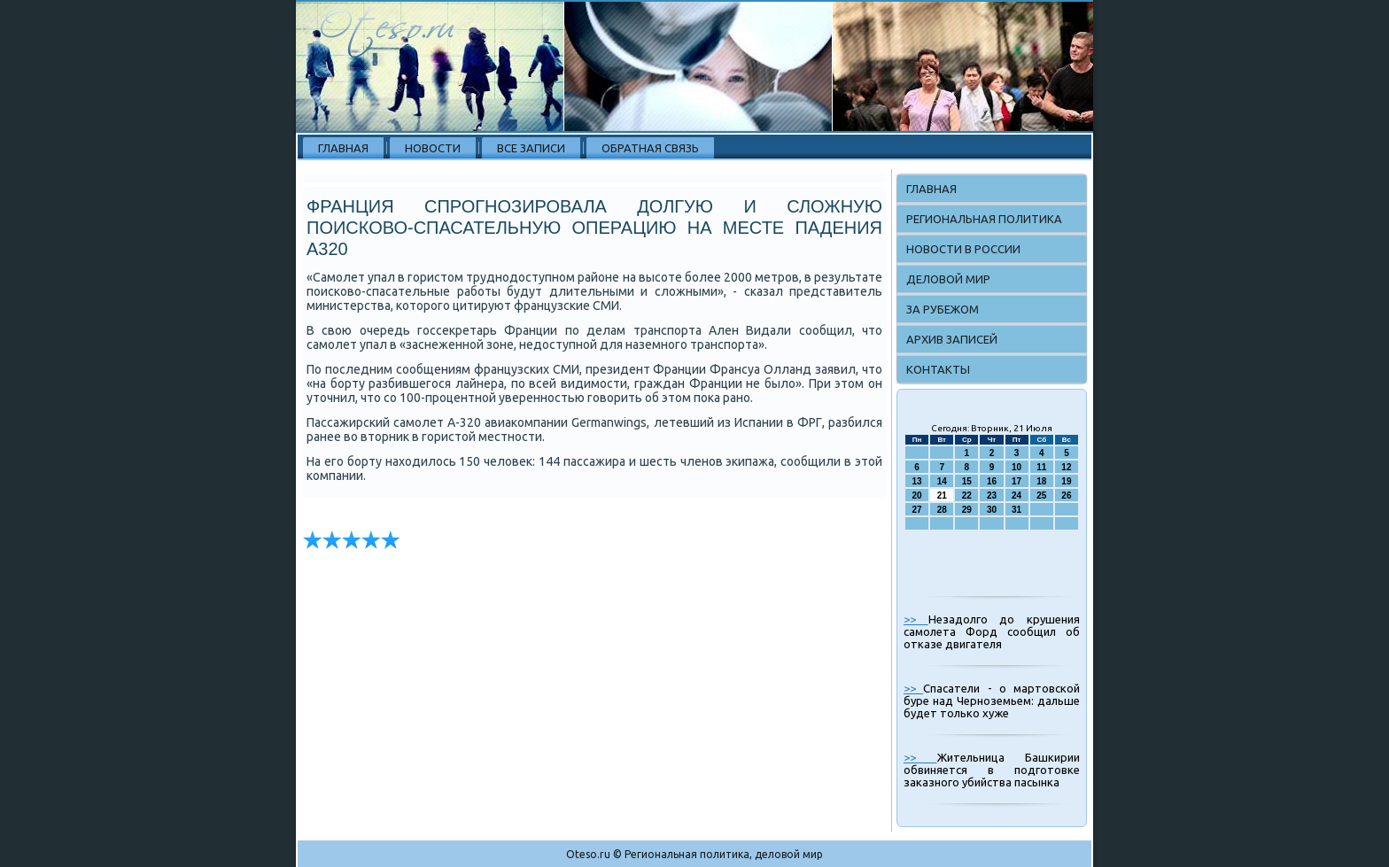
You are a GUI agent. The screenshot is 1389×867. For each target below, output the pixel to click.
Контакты (938, 369)
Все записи (531, 148)
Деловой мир (948, 279)
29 (967, 510)
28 (942, 510)
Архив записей (951, 339)
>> (916, 619)
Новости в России (963, 249)
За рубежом (942, 309)
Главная (343, 148)
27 (917, 510)
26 (1066, 495)
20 (917, 495)
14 (942, 481)
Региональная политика (984, 219)
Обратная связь (650, 148)
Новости (433, 148)
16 (992, 481)
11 (1041, 467)
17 (1016, 481)
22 (967, 495)
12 (1066, 467)
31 (1016, 510)
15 (967, 481)
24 (1016, 495)
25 (1041, 495)
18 (1041, 481)
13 (917, 481)
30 (992, 510)
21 (942, 495)
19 (1066, 481)
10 (1016, 467)
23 (992, 495)
